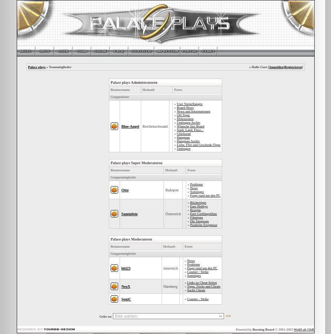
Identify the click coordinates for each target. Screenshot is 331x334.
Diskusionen (185, 119)
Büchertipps (198, 202)
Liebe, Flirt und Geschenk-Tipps (198, 145)
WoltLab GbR (304, 329)
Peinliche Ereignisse (203, 225)
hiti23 (125, 268)
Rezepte (195, 210)
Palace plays (37, 67)
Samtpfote (129, 214)
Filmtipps (196, 217)
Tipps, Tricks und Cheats (204, 286)
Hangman (183, 137)
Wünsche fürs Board (190, 126)
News (194, 188)
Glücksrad (184, 134)
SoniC (126, 299)
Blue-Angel (130, 126)
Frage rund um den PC (205, 195)
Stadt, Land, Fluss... (190, 130)
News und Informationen (193, 111)
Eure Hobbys (199, 206)
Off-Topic (183, 115)
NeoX (125, 286)
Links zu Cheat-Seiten (202, 282)
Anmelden (276, 67)
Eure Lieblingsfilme (203, 214)
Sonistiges (197, 192)
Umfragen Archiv (188, 122)
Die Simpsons (199, 221)
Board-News (185, 107)
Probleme (196, 184)
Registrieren (293, 67)
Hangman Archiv (188, 141)
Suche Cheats (196, 290)
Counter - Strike (198, 272)
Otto (125, 190)
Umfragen (183, 148)
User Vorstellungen (189, 104)
